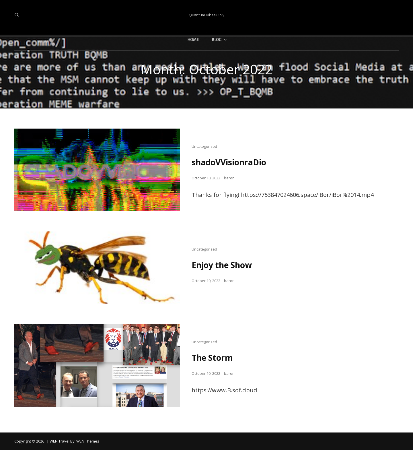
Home (193, 40)
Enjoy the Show (222, 264)
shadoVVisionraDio (229, 162)
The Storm (212, 357)
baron (229, 178)
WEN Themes (87, 441)
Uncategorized (204, 146)
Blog (219, 40)
